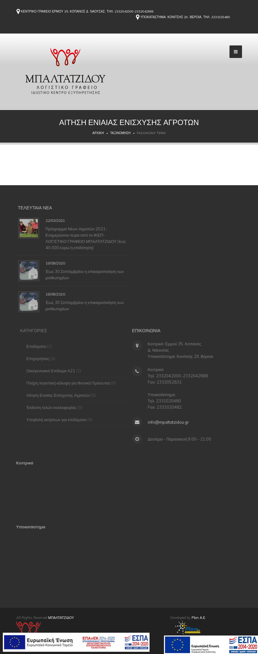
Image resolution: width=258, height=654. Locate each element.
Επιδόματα (38, 346)
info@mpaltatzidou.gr (166, 422)
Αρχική (98, 133)
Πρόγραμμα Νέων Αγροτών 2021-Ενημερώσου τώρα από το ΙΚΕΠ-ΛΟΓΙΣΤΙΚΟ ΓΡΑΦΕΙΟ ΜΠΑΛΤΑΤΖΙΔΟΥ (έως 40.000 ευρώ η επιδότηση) (87, 238)
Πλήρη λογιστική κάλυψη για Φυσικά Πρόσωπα (70, 382)
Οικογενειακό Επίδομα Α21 (52, 370)
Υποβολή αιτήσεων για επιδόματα (58, 419)
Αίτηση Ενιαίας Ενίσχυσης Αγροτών (60, 395)
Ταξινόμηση (120, 133)
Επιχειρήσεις (39, 358)
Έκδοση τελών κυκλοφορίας (53, 407)
